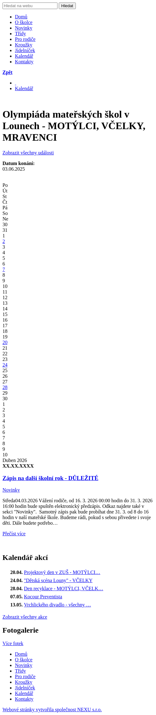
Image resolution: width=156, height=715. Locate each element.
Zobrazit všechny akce (24, 617)
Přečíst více (13, 533)
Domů (21, 16)
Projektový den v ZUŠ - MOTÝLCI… (62, 572)
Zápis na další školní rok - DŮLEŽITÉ (50, 478)
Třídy (20, 33)
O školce (23, 22)
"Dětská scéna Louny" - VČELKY (58, 580)
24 (4, 364)
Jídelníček (25, 50)
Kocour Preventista (43, 596)
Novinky (23, 28)
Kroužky (23, 44)
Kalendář (24, 56)
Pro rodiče (25, 39)
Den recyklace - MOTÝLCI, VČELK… (63, 588)
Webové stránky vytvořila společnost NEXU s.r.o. (52, 709)
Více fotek (12, 643)
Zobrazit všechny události (28, 152)
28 (4, 387)
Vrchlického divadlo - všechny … (57, 604)
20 (4, 342)
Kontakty (24, 61)
